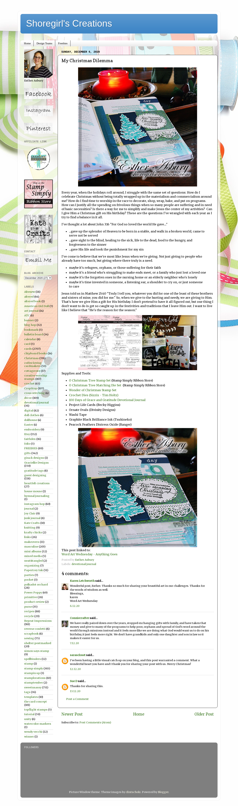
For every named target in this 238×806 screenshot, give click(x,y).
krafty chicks (33, 532)
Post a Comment (77, 699)
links (27, 537)
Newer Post (72, 714)
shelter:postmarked (37, 643)
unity (27, 719)
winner (29, 736)
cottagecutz (32, 371)
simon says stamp (36, 651)
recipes (29, 611)
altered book (32, 301)
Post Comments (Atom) (95, 722)
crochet (29, 383)
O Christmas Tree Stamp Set (90, 380)
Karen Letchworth (82, 580)
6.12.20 (74, 606)
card (27, 344)
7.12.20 (74, 643)
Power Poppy (33, 592)
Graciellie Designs (36, 462)
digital (28, 410)
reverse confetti (35, 629)
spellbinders (32, 659)
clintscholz (133, 792)
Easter (28, 424)
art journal (31, 310)
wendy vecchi (33, 731)
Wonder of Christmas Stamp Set (92, 390)
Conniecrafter (79, 618)
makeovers (31, 542)
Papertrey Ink (33, 570)
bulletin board (33, 334)
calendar (30, 339)
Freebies (62, 43)
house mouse (33, 491)
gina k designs (34, 457)
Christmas (31, 358)
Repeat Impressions (38, 621)
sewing (29, 638)
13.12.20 (75, 691)
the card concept (35, 701)
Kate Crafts (32, 523)
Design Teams (44, 43)
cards (28, 348)
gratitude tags (34, 470)
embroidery (32, 429)
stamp (28, 663)
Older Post (204, 714)
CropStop (30, 388)
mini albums (32, 551)
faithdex (30, 439)
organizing (32, 565)
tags (27, 692)
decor (28, 398)
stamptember (33, 682)
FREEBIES (30, 448)
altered (29, 296)
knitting (30, 527)
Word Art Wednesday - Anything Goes (90, 554)
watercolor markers (37, 723)
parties (29, 575)
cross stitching (34, 393)
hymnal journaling (36, 496)
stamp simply (33, 668)
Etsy (27, 434)
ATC (27, 315)
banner (29, 320)
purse (28, 606)
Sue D (73, 681)
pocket (28, 579)
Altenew (29, 291)
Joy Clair (30, 513)
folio (27, 443)
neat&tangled (33, 560)
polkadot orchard (36, 584)
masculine (31, 546)
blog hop (30, 325)
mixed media (33, 556)
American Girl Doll (36, 306)
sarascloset (78, 655)
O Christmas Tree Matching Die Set (95, 385)
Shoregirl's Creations (69, 23)
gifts (27, 453)
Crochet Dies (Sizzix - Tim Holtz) (93, 395)
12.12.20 (75, 669)
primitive (30, 597)
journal (29, 508)
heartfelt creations (37, 483)
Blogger (163, 792)
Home (27, 43)
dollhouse (30, 420)
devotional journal (84, 564)
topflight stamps (35, 709)
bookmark (31, 329)
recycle (29, 616)
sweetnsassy (32, 687)
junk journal (32, 518)
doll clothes (31, 415)
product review (34, 602)
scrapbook (31, 633)
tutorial (29, 714)
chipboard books (35, 353)
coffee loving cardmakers (33, 364)
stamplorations (35, 678)
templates (31, 697)
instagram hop (34, 504)
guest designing (35, 475)
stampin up (32, 673)
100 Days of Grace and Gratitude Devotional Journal (107, 400)
